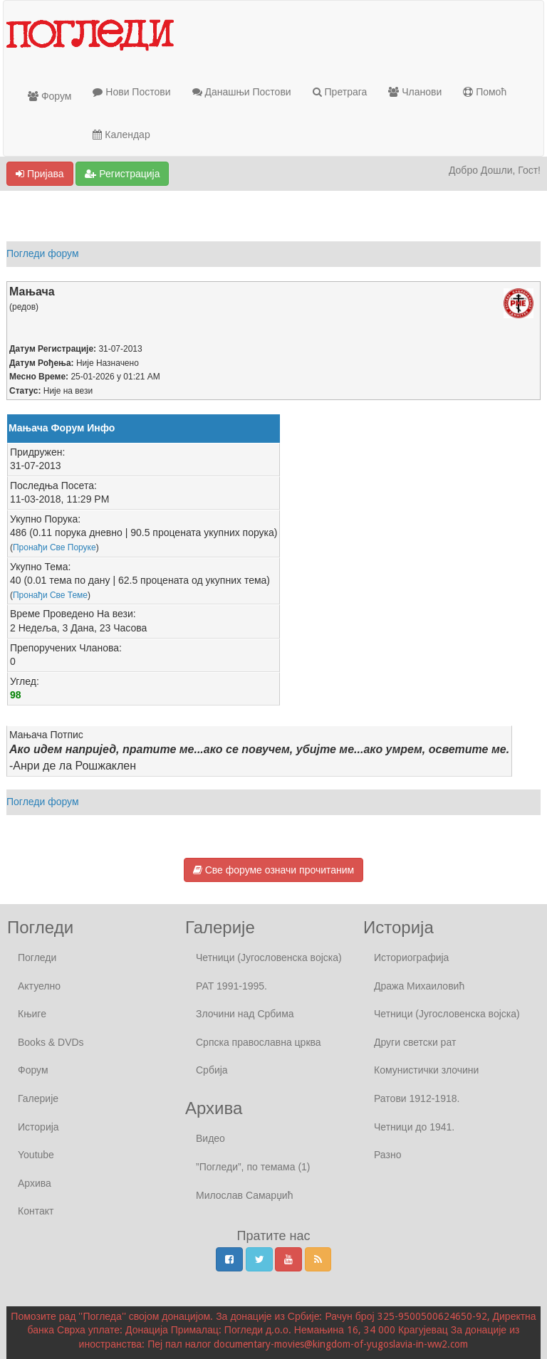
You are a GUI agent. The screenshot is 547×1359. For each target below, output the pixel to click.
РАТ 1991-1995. (231, 986)
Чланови (415, 92)
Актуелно (39, 986)
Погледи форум (42, 253)
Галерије (38, 1098)
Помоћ (484, 92)
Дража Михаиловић (419, 986)
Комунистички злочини (426, 1070)
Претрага (340, 92)
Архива (34, 1183)
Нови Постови (131, 92)
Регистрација (122, 173)
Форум (49, 96)
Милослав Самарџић (244, 1195)
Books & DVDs (51, 1042)
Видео (210, 1138)
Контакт (35, 1211)
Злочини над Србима (245, 1013)
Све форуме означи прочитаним (273, 870)
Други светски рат (415, 1042)
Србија (212, 1070)
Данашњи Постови (241, 92)
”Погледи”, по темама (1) (253, 1166)
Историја (38, 1127)
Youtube (36, 1154)
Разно (387, 1154)
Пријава (40, 173)
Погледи (37, 957)
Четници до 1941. (414, 1127)
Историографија (411, 957)
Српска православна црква (258, 1042)
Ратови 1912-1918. (416, 1098)
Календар (121, 134)
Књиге (32, 1013)
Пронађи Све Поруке (54, 547)
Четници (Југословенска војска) (269, 957)
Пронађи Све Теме (50, 595)
